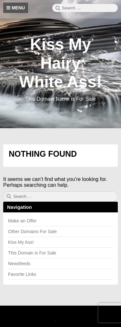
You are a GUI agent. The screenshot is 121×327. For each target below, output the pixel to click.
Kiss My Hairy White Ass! (60, 63)
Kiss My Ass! (21, 242)
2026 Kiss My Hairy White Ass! (43, 313)
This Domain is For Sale (32, 252)
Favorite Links (22, 274)
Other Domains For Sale (32, 231)
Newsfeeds (19, 263)
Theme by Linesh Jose (79, 319)
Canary (48, 319)
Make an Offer (22, 220)
